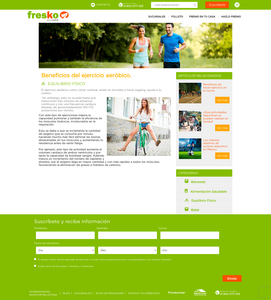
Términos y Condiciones (81, 266)
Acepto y (64, 266)
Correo (163, 228)
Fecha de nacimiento (46, 243)
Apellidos (102, 228)
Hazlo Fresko (231, 16)
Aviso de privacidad (110, 293)
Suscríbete (217, 4)
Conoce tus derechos (144, 293)
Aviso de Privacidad (56, 266)
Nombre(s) (40, 228)
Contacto (100, 4)
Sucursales (156, 16)
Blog (66, 293)
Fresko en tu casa (202, 16)
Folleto (177, 16)
